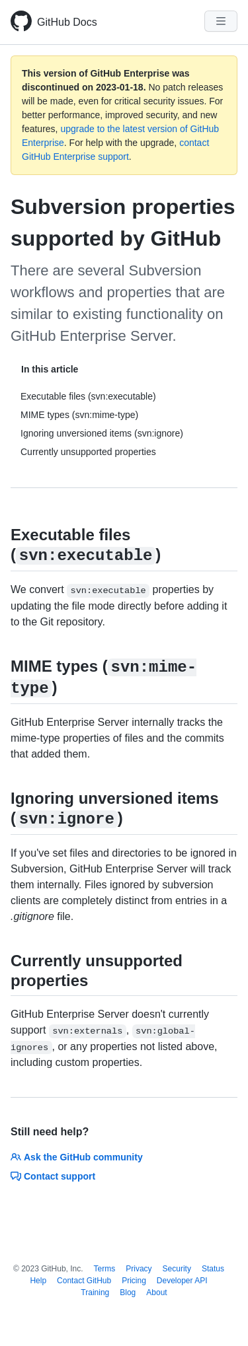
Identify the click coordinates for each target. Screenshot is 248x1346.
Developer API (182, 1280)
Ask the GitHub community (77, 1157)
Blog (128, 1292)
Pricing (134, 1280)
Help (38, 1280)
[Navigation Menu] (220, 21)
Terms (105, 1268)
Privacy (138, 1268)
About (156, 1292)
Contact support (53, 1176)
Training (95, 1292)
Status (213, 1268)
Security (177, 1268)
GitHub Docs (67, 22)
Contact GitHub (84, 1280)
